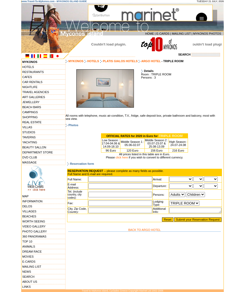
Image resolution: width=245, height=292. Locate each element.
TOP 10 (27, 241)
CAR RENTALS (32, 82)
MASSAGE (29, 162)
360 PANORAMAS (34, 236)
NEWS (26, 271)
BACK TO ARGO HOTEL (144, 233)
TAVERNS (29, 137)
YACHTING (29, 142)
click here (122, 157)
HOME (149, 33)
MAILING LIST (181, 33)
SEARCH (28, 276)
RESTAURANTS (33, 72)
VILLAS (27, 127)
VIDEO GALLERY (34, 226)
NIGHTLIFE (29, 87)
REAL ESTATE (32, 122)
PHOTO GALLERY (34, 231)
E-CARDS (163, 33)
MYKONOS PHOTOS (207, 33)
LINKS (26, 286)
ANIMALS (28, 246)
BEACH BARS (31, 107)
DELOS (27, 206)
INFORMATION (32, 201)
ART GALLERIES (33, 97)
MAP (25, 196)
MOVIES (28, 256)
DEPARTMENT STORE (37, 152)
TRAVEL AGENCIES (35, 92)
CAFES (27, 77)
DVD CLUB (29, 157)
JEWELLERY (31, 102)
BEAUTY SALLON (34, 147)
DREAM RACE (32, 251)
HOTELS (28, 67)
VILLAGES (29, 211)
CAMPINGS (30, 112)
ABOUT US (29, 281)
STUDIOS (28, 132)
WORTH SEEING (33, 221)
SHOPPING (30, 117)
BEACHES (29, 216)
